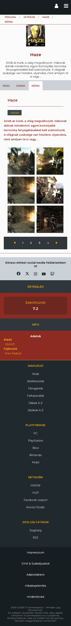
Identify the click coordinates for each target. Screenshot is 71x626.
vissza (14, 112)
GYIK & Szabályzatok (36, 563)
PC (35, 433)
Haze (45, 17)
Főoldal (10, 17)
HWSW (35, 485)
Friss (6, 85)
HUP (35, 492)
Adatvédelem (35, 574)
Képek (36, 85)
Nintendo (35, 455)
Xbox (35, 448)
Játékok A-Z (36, 410)
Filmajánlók (35, 388)
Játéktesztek (35, 381)
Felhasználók (35, 395)
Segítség (35, 530)
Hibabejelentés (35, 585)
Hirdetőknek (35, 597)
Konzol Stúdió (35, 507)
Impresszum (35, 552)
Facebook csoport (36, 500)
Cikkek (20, 85)
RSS (35, 537)
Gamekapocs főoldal (6, 6)
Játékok (29, 17)
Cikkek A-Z (35, 403)
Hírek (35, 374)
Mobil (35, 462)
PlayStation (35, 440)
